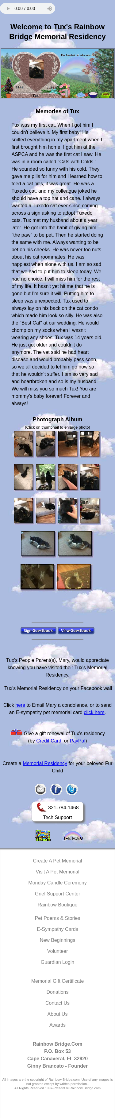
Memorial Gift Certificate (57, 981)
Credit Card (48, 740)
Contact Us (57, 1003)
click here (94, 712)
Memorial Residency (45, 763)
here (20, 705)
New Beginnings (57, 940)
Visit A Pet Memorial (57, 871)
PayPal (78, 740)
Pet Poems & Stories (57, 918)
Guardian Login (57, 962)
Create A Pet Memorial (57, 860)
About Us (58, 1014)
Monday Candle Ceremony (57, 882)
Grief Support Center (57, 893)
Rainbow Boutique (58, 904)
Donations (57, 992)
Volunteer (57, 951)
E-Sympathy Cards (57, 929)
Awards (57, 1025)
